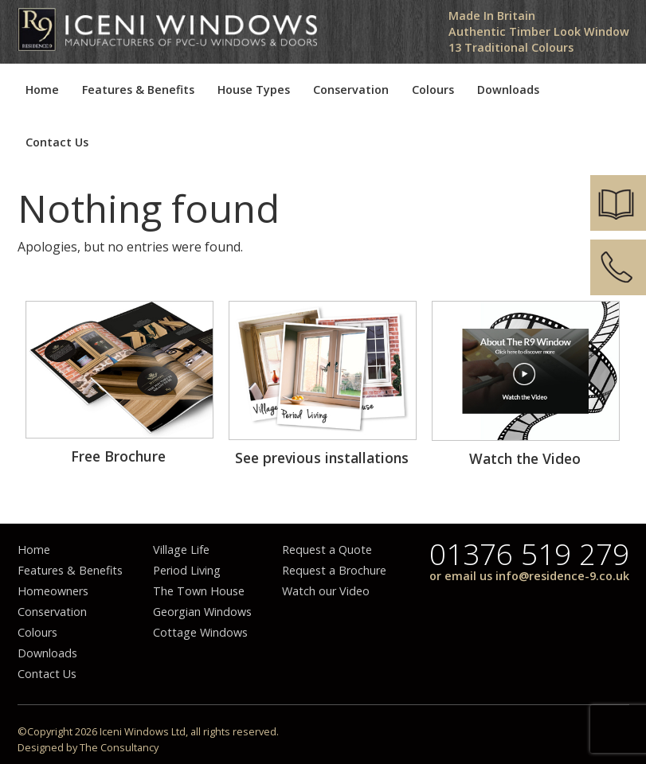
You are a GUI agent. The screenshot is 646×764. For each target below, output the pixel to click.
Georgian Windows (202, 611)
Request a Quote (327, 549)
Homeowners (53, 590)
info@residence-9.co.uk (562, 575)
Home (42, 89)
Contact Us (56, 142)
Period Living (187, 570)
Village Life (181, 549)
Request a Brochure (334, 570)
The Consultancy (119, 747)
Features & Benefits (138, 89)
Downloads (508, 89)
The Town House (199, 590)
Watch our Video (326, 590)
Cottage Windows (200, 632)
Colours (433, 89)
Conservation (351, 89)
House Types (253, 89)
